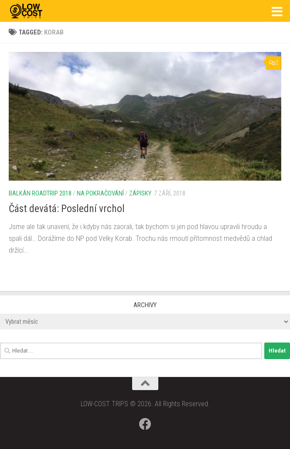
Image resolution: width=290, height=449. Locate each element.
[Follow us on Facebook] (145, 424)
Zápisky (140, 193)
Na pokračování (100, 193)
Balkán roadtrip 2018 (40, 193)
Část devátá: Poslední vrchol (67, 208)
